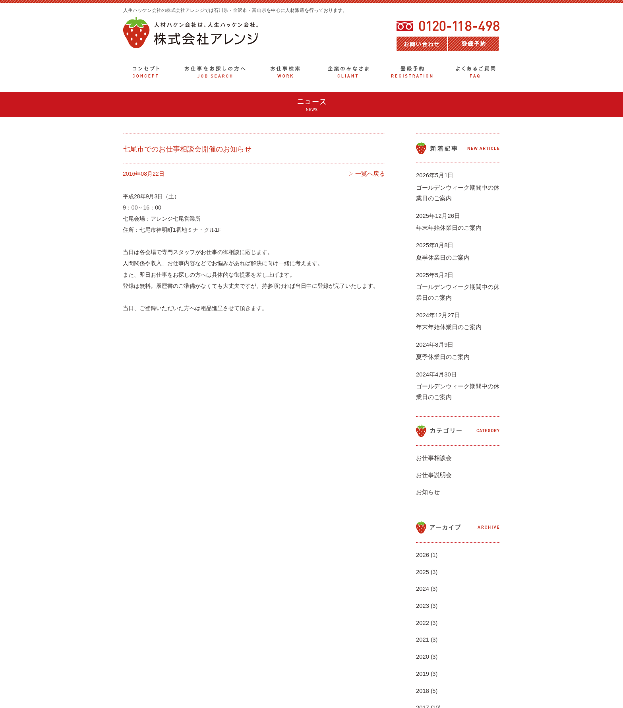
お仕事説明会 (432, 434)
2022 (422, 556)
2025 (422, 518)
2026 (422, 505)
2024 (422, 531)
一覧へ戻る (371, 174)
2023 (422, 543)
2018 (422, 607)
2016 (422, 632)
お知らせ (427, 446)
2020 (422, 581)
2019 (422, 594)
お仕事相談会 (432, 421)
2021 (422, 569)
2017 (422, 620)
